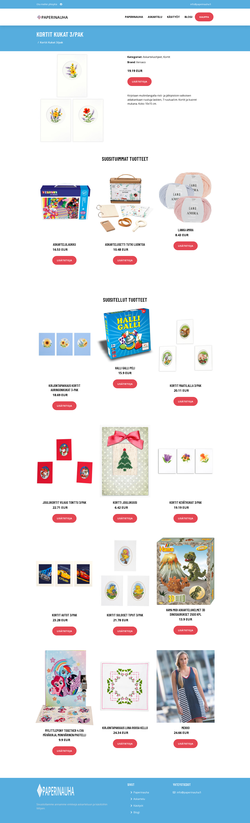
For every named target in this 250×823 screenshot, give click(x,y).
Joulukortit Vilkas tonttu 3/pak (64, 502)
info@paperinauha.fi (200, 4)
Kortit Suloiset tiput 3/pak (125, 615)
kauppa (204, 16)
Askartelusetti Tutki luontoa (125, 244)
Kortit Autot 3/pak (64, 615)
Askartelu (155, 17)
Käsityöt (173, 17)
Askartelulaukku (64, 244)
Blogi (188, 17)
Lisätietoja (139, 81)
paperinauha (134, 17)
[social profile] (61, 4)
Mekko (186, 728)
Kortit (166, 57)
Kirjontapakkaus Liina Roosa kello (125, 728)
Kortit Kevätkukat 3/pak (185, 502)
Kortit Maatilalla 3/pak (185, 386)
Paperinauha (141, 792)
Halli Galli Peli (125, 368)
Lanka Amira (185, 230)
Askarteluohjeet (152, 57)
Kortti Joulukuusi (125, 502)
